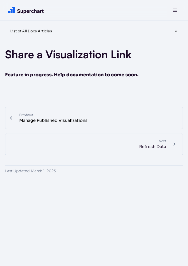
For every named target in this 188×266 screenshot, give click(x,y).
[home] (24, 10)
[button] (175, 10)
